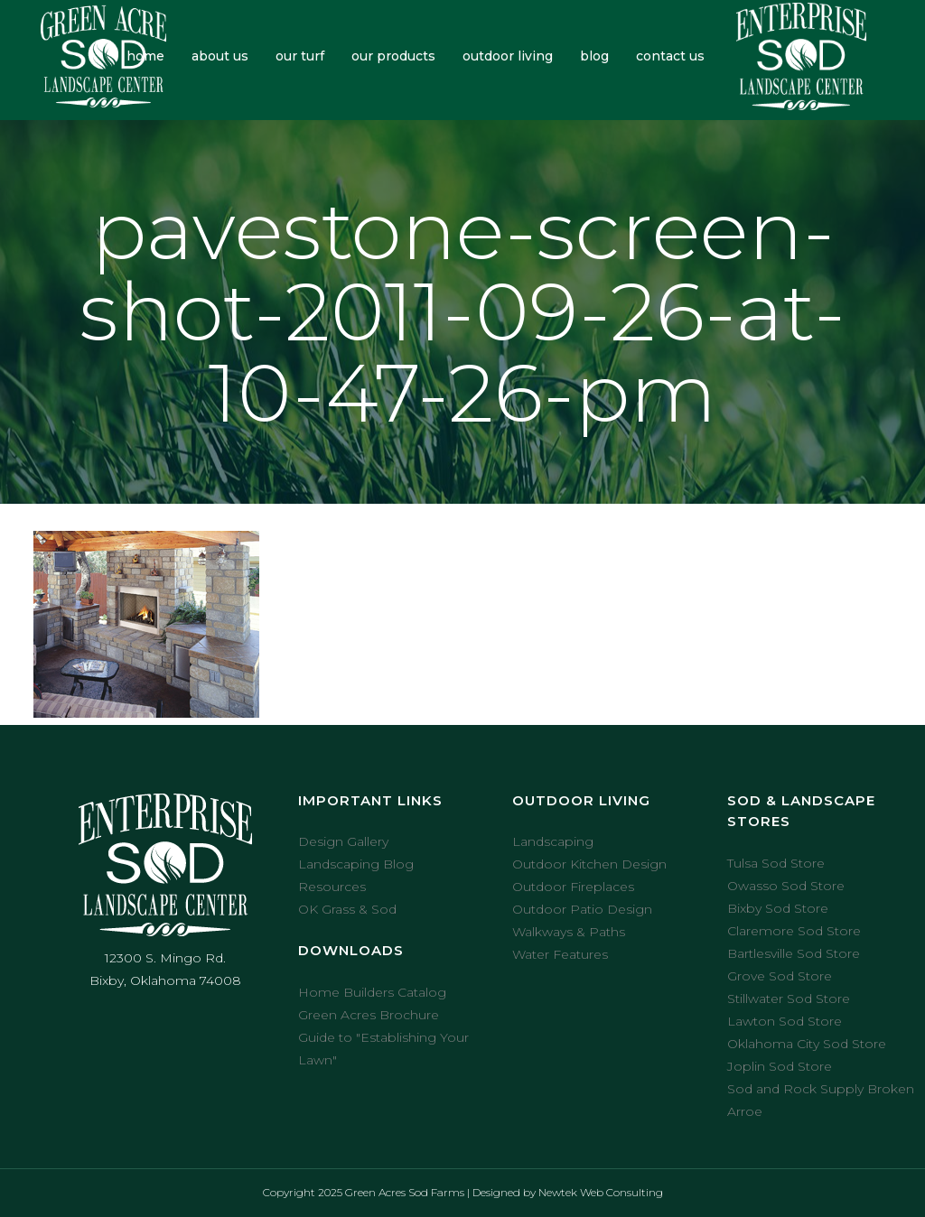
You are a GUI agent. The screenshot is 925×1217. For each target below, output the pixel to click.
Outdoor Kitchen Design (589, 864)
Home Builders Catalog (372, 992)
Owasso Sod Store (786, 886)
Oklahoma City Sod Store (806, 1044)
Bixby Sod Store (777, 908)
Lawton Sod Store (784, 1021)
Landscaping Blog (356, 864)
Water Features (560, 954)
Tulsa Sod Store (776, 863)
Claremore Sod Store (794, 931)
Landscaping (552, 841)
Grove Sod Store (779, 976)
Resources (332, 886)
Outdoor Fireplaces (573, 886)
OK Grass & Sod (347, 909)
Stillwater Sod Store (788, 998)
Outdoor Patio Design (582, 909)
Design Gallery (343, 841)
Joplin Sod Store (779, 1066)
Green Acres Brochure (368, 1015)
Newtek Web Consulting (600, 1192)
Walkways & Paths (568, 932)
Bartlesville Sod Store (793, 953)
